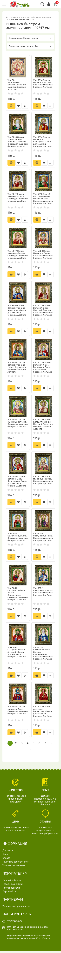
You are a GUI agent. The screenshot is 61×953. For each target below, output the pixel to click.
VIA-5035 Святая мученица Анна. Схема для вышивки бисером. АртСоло (17, 711)
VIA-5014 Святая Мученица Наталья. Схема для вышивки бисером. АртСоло (43, 83)
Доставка (7, 852)
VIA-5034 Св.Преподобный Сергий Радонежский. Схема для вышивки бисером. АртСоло (43, 655)
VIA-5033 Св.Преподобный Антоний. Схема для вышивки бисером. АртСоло (16, 653)
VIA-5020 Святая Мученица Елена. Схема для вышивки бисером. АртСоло (43, 255)
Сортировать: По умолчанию (30, 38)
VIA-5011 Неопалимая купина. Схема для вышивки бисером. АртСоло (16, 85)
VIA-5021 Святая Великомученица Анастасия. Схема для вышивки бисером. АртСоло (16, 311)
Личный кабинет (11, 882)
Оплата (6, 859)
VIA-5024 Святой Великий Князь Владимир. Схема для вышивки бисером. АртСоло (42, 368)
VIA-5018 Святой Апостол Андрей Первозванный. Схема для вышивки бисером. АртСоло (43, 199)
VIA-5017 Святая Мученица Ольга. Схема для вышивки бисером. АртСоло (17, 197)
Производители (11, 889)
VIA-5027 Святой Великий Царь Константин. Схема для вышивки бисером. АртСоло (17, 482)
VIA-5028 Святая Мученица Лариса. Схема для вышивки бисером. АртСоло (43, 481)
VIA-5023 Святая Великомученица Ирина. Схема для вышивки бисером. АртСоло (16, 368)
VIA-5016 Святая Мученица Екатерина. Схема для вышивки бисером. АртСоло (42, 142)
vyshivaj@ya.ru (14, 922)
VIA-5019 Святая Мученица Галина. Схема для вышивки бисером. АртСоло (17, 255)
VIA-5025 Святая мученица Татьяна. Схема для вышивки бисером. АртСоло (17, 424)
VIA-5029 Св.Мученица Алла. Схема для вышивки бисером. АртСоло (17, 538)
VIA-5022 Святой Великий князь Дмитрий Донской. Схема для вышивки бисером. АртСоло (43, 311)
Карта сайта (9, 893)
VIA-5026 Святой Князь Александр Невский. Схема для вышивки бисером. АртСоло (43, 425)
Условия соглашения (14, 867)
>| (31, 750)
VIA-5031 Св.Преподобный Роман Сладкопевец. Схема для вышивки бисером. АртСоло (17, 595)
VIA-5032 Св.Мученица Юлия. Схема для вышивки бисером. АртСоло (43, 593)
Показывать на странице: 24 (30, 46)
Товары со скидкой (12, 885)
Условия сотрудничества (16, 908)
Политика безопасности (15, 863)
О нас (5, 856)
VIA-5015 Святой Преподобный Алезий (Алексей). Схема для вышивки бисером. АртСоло (17, 142)
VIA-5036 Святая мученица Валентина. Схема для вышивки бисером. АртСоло (42, 713)
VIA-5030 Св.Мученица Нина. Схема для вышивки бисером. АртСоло (43, 538)
